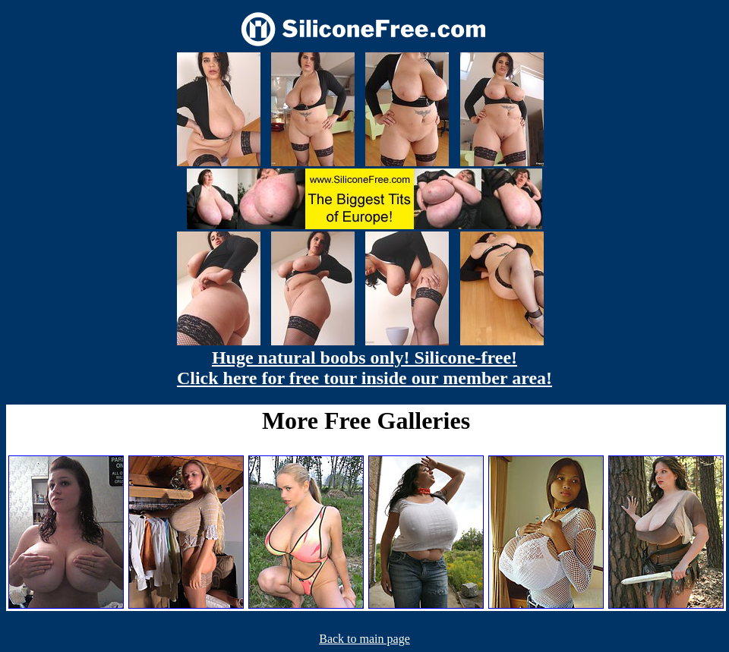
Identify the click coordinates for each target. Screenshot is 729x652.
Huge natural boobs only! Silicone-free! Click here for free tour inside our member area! (364, 368)
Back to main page (364, 638)
